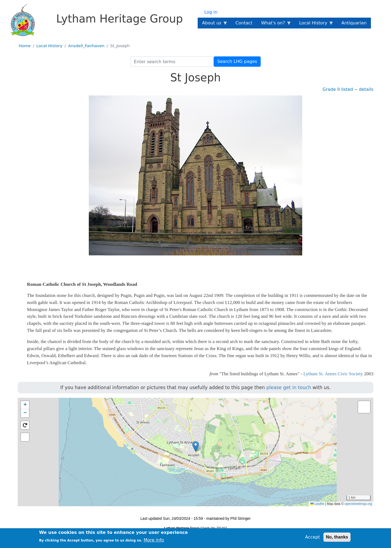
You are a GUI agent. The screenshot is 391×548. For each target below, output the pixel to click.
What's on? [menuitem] (274, 24)
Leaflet (317, 504)
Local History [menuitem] (314, 24)
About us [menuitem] (213, 24)
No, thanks (337, 537)
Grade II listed (338, 89)
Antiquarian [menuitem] (354, 22)
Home (25, 45)
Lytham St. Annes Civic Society (333, 373)
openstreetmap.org (358, 504)
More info (154, 540)
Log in (210, 12)
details (366, 89)
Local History (49, 45)
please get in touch (288, 387)
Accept (312, 537)
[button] (195, 446)
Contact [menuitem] (243, 22)
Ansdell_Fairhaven (86, 45)
